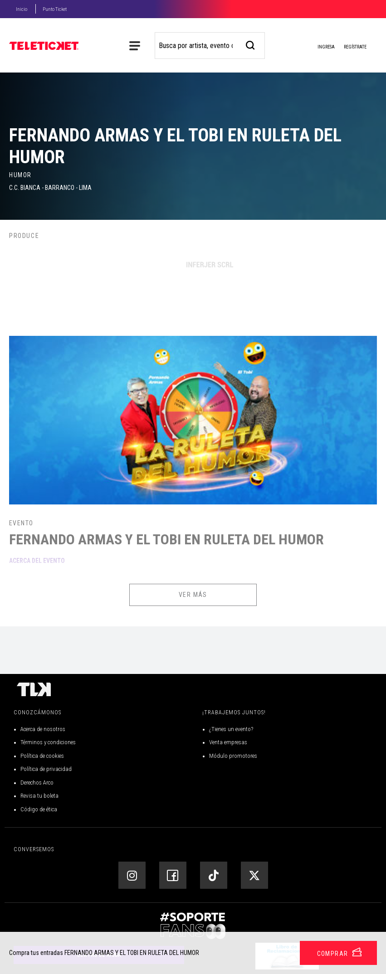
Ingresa (319, 47)
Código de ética (38, 809)
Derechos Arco (37, 782)
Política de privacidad (46, 769)
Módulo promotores (233, 755)
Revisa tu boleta (39, 795)
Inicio (21, 9)
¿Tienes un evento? (231, 729)
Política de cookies (42, 755)
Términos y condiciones (48, 742)
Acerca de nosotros (42, 729)
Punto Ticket (55, 9)
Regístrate (355, 46)
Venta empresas (228, 742)
